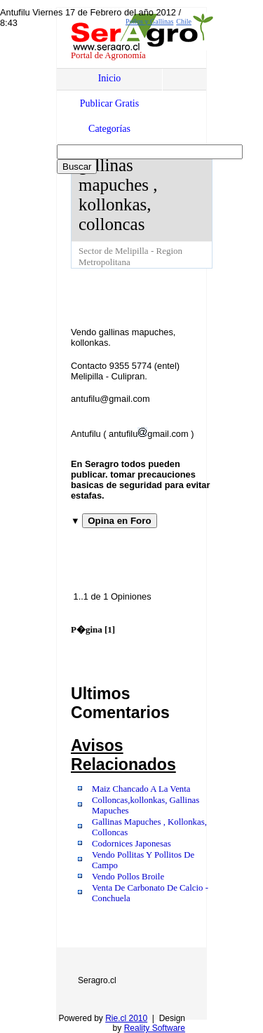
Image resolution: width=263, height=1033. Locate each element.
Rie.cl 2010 (126, 1018)
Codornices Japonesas (131, 844)
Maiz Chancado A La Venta (141, 789)
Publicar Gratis (109, 103)
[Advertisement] (167, 297)
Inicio (109, 78)
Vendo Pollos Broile (128, 877)
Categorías (109, 128)
